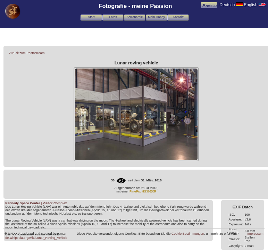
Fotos (113, 17)
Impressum (255, 233)
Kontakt (178, 17)
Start (91, 17)
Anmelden (211, 5)
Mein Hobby (156, 17)
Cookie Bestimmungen (187, 233)
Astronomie (135, 17)
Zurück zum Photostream (27, 53)
